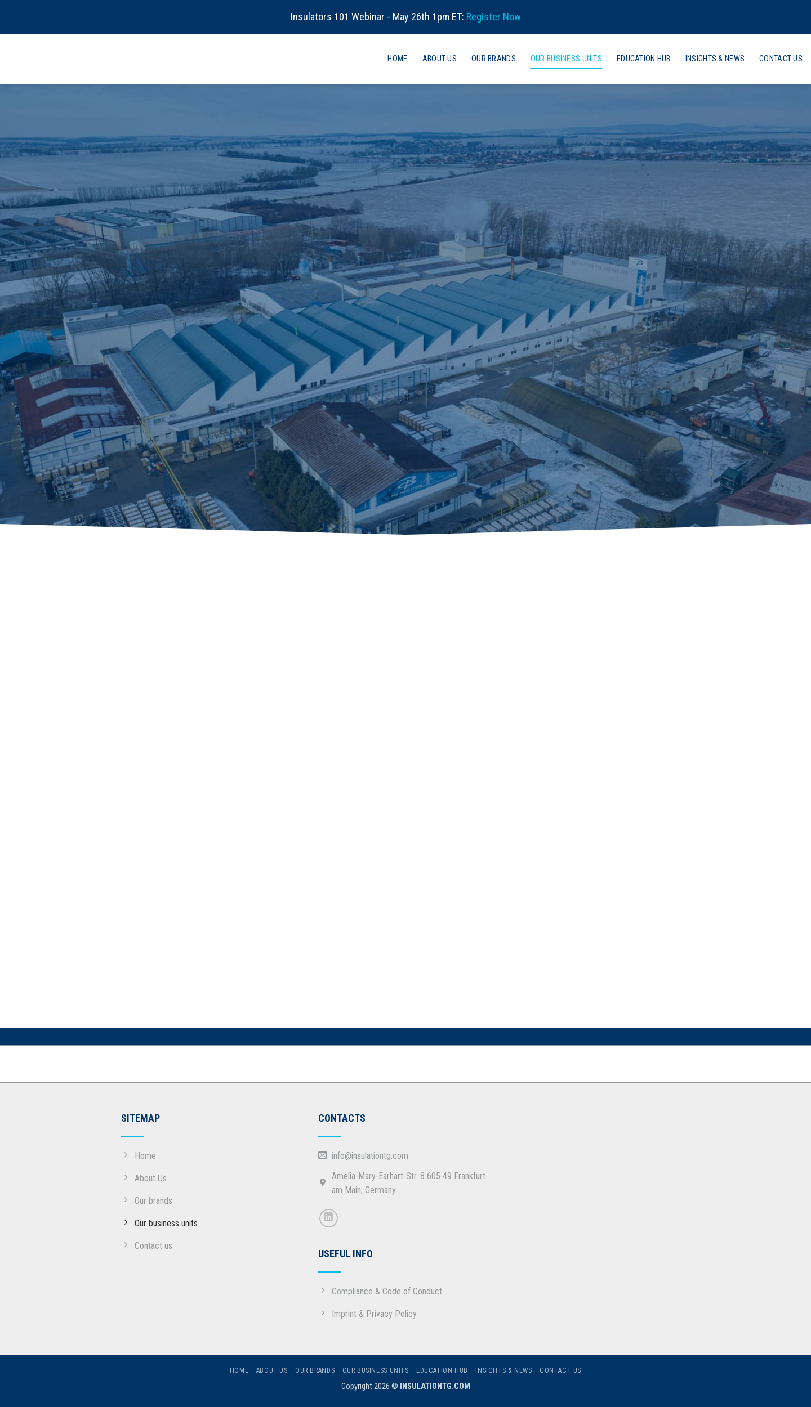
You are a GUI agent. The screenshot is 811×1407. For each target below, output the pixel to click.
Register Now (493, 17)
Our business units (566, 59)
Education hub (644, 59)
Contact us (781, 59)
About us (439, 59)
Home (397, 59)
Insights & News (715, 59)
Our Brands (493, 59)
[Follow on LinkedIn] (328, 1218)
